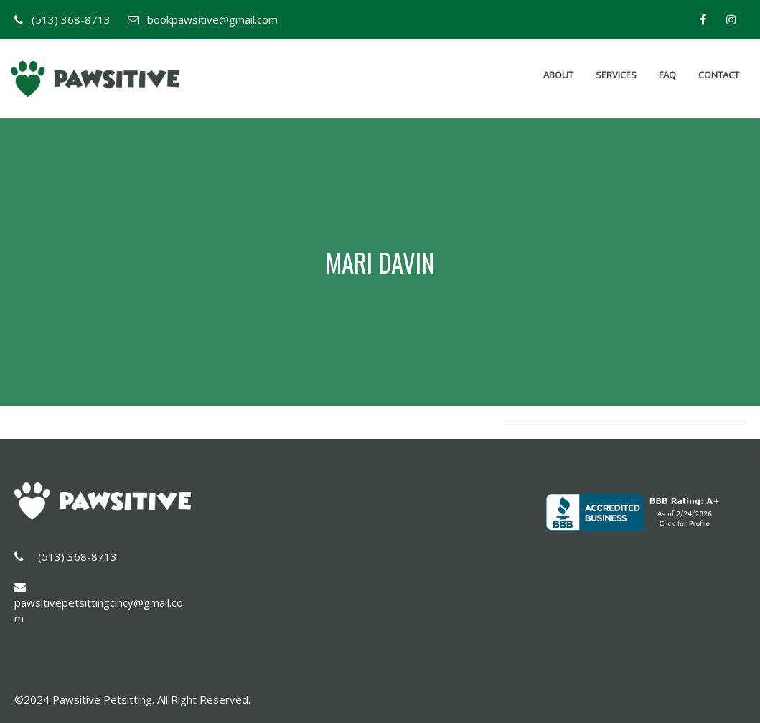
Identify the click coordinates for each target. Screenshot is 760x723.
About (558, 74)
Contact (718, 74)
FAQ (667, 74)
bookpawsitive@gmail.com (212, 19)
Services (616, 74)
